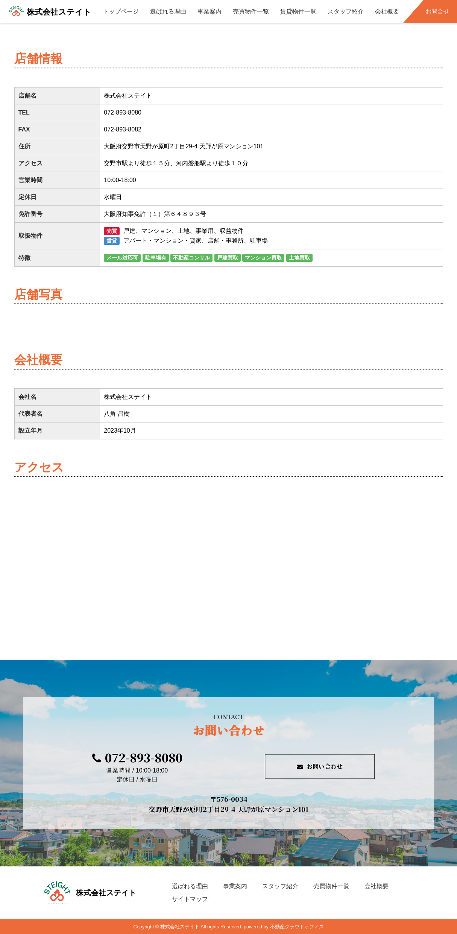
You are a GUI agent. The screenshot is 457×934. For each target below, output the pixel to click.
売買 (111, 231)
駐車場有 (155, 258)
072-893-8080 (137, 757)
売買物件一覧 (251, 11)
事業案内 (209, 11)
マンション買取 (263, 258)
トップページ (121, 11)
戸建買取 (227, 258)
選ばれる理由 (168, 11)
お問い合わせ (320, 766)
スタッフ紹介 (346, 11)
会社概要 (387, 11)
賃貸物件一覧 (298, 11)
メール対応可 (122, 258)
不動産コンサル (191, 258)
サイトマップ (190, 899)
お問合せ (437, 11)
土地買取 (299, 258)
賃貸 (111, 241)
